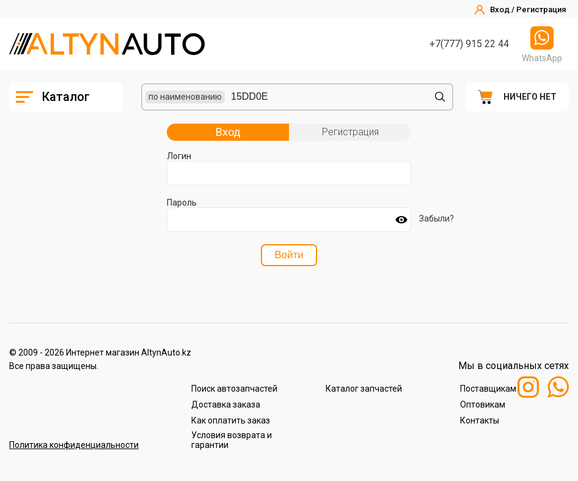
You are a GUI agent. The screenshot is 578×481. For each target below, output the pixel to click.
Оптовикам (482, 404)
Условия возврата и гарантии (231, 440)
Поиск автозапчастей (234, 388)
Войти (289, 255)
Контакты (479, 420)
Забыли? (436, 218)
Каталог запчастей (364, 388)
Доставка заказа (225, 404)
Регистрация (350, 132)
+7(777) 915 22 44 (469, 44)
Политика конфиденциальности (74, 445)
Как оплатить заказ (230, 420)
